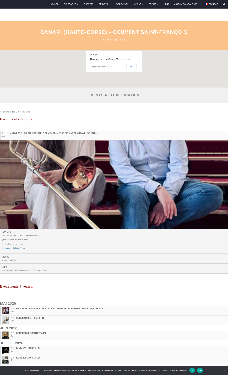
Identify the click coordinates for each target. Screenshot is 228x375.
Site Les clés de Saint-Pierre (13, 248)
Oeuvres (103, 4)
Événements (121, 4)
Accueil (55, 4)
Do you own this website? (102, 67)
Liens (166, 4)
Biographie (70, 4)
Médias (137, 4)
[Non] (224, 370)
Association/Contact (186, 4)
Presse (152, 4)
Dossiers (88, 4)
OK (131, 66)
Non (200, 370)
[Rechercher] (224, 4)
